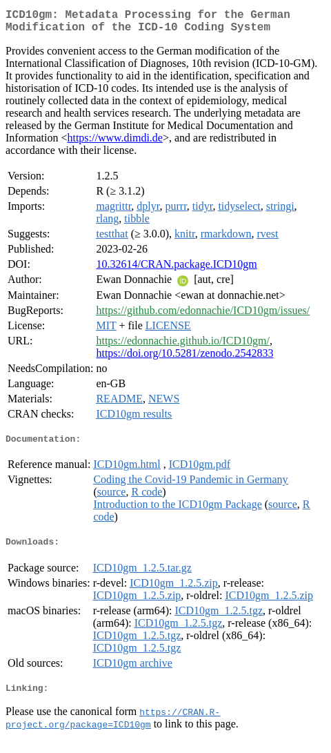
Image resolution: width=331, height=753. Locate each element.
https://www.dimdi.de (115, 143)
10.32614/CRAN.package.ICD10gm (176, 269)
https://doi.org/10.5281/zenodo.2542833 (184, 358)
